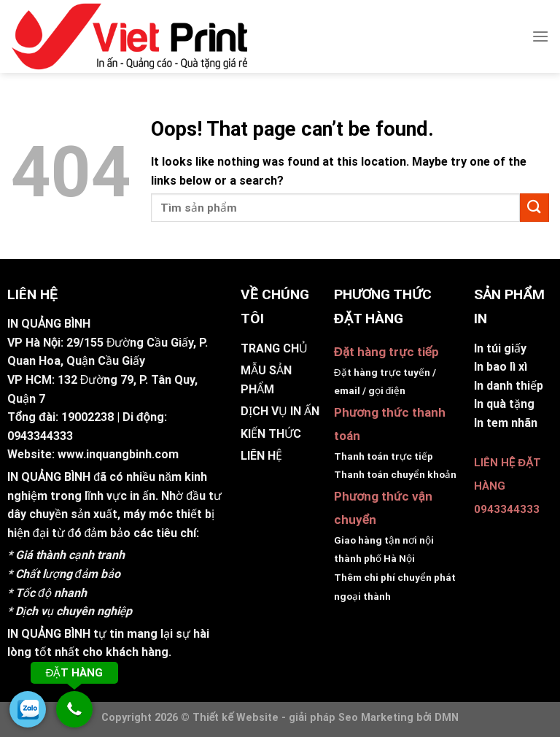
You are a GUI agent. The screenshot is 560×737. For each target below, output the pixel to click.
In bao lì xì (500, 367)
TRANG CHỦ (274, 348)
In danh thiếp (508, 386)
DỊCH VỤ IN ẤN (280, 411)
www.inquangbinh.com (118, 454)
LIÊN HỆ (261, 456)
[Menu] (540, 36)
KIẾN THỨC (271, 434)
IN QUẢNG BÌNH (48, 477)
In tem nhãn (505, 423)
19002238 (87, 417)
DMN (447, 717)
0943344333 (40, 436)
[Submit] (534, 207)
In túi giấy (500, 348)
